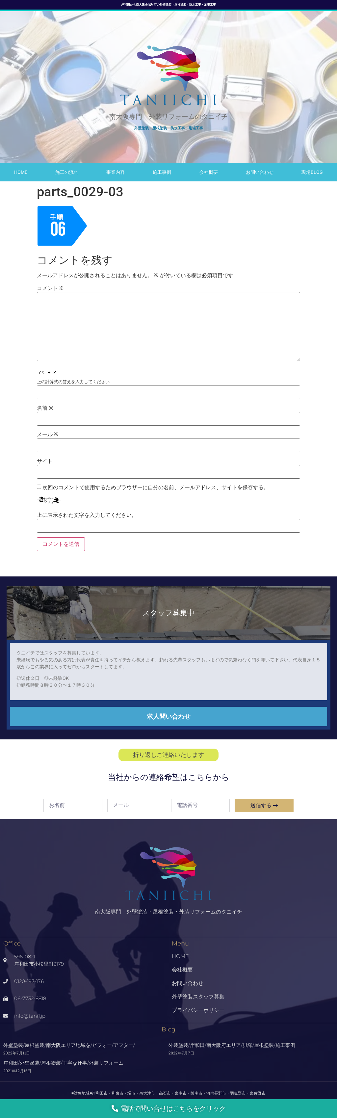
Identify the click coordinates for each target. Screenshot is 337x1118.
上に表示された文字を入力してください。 (87, 515)
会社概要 (208, 172)
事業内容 (115, 172)
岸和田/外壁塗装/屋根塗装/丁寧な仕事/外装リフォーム (63, 1063)
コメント (50, 288)
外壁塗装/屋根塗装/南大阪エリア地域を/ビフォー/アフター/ (69, 1045)
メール (47, 434)
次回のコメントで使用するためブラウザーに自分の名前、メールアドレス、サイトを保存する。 (155, 487)
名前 (45, 408)
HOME (20, 172)
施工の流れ (66, 172)
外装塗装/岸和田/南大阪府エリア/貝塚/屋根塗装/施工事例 (231, 1045)
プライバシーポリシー (198, 1010)
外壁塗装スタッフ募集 (198, 997)
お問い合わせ (259, 172)
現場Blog (312, 172)
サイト (45, 461)
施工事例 (162, 172)
